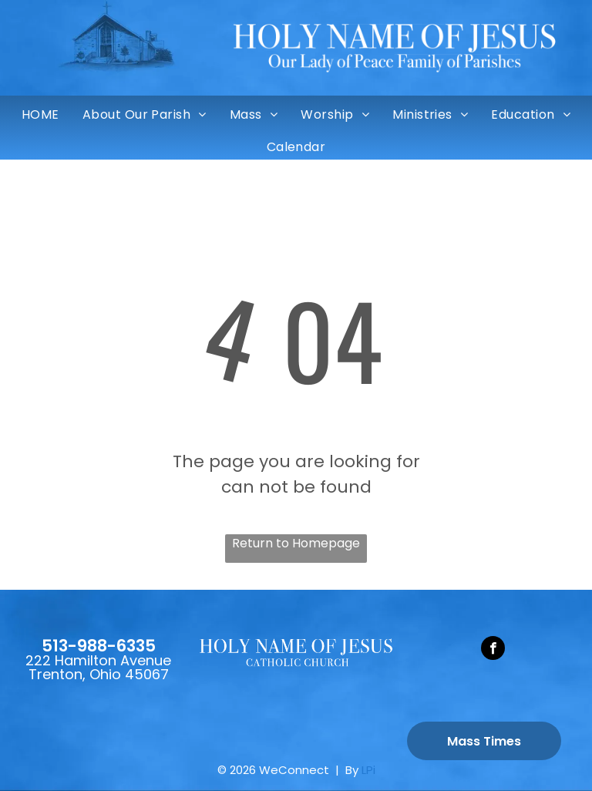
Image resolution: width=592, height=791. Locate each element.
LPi (368, 770)
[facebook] (493, 650)
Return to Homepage (296, 543)
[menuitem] (40, 115)
